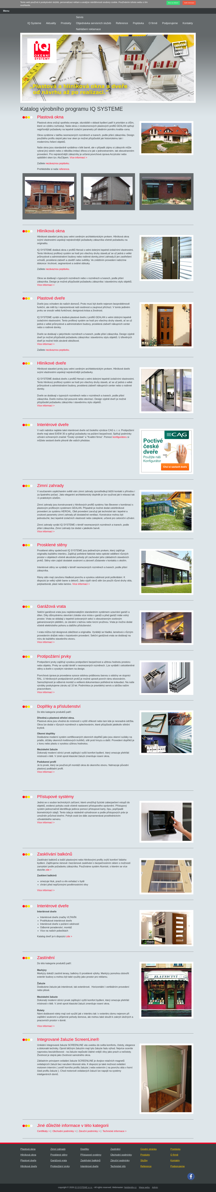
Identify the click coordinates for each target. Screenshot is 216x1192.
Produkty (66, 23)
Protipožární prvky (60, 1166)
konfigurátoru (119, 437)
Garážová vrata (58, 1160)
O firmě (153, 23)
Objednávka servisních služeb (93, 23)
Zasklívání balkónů (90, 1160)
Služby (144, 1160)
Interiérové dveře (89, 1166)
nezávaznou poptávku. (57, 163)
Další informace (189, 3)
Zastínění (115, 1149)
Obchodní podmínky (121, 1155)
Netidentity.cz (130, 1187)
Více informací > (78, 157)
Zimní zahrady (58, 1149)
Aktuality (51, 23)
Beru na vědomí (173, 3)
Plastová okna (28, 1149)
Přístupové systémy (90, 1155)
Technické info (118, 1166)
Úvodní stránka (148, 1149)
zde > (49, 870)
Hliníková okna (28, 1155)
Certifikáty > (43, 1131)
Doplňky (84, 1149)
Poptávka (138, 23)
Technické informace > (114, 1131)
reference (64, 169)
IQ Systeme (34, 23)
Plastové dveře (28, 1160)
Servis (79, 17)
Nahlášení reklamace (88, 29)
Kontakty (188, 23)
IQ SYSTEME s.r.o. (84, 1187)
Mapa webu (144, 1187)
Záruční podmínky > (89, 1131)
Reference (122, 23)
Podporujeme (170, 23)
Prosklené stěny (59, 1155)
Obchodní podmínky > (64, 1131)
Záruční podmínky (120, 1160)
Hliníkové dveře (28, 1166)
